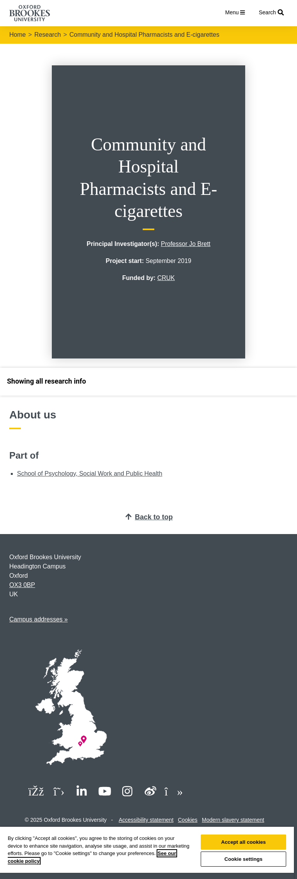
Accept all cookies (243, 842)
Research (47, 34)
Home (17, 34)
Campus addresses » (38, 619)
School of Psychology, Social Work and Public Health (89, 473)
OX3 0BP (22, 585)
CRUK (166, 278)
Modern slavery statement (233, 820)
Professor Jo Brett (185, 244)
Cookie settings (243, 859)
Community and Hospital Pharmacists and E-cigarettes (144, 34)
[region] (147, 853)
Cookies (188, 820)
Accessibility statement (146, 820)
